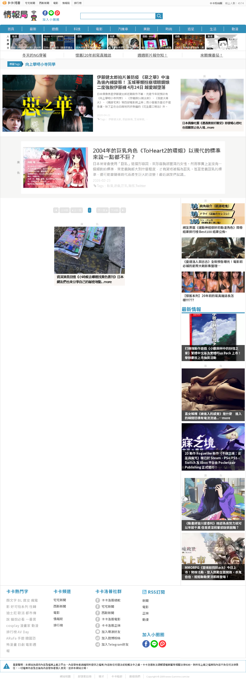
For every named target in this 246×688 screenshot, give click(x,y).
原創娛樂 (128, 119)
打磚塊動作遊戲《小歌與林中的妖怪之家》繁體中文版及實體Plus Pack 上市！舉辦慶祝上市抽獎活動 (213, 353)
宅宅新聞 (30, 3)
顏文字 (11, 600)
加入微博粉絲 (111, 638)
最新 (33, 28)
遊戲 (55, 28)
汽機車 (123, 28)
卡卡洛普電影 (111, 619)
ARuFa (11, 638)
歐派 (21, 612)
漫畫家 (25, 625)
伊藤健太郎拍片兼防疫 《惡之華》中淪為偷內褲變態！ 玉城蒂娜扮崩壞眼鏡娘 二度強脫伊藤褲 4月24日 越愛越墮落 (133, 82)
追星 (191, 28)
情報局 (66, 3)
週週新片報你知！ (153, 55)
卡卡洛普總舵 (111, 600)
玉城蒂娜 (139, 119)
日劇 (21, 644)
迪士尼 (11, 612)
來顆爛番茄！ (211, 55)
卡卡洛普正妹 (111, 625)
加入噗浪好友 (111, 631)
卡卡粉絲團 (216, 3)
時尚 (168, 28)
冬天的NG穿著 (34, 55)
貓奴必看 (18, 619)
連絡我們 (134, 676)
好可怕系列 (19, 606)
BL (20, 600)
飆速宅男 (151, 119)
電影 (55, 3)
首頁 (11, 28)
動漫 (235, 28)
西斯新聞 (44, 3)
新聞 (145, 600)
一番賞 (31, 619)
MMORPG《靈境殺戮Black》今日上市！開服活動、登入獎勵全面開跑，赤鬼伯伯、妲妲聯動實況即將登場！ (213, 572)
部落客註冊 (84, 676)
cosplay (12, 625)
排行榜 (78, 3)
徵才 (101, 676)
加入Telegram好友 (115, 644)
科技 (77, 28)
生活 (213, 28)
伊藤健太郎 (114, 119)
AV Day (23, 631)
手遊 (21, 638)
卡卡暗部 (116, 676)
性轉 (32, 606)
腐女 (26, 600)
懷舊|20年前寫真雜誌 (93, 55)
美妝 (146, 28)
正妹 (145, 613)
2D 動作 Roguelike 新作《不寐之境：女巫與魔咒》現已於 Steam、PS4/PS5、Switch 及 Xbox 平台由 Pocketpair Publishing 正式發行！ (213, 460)
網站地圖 (65, 676)
